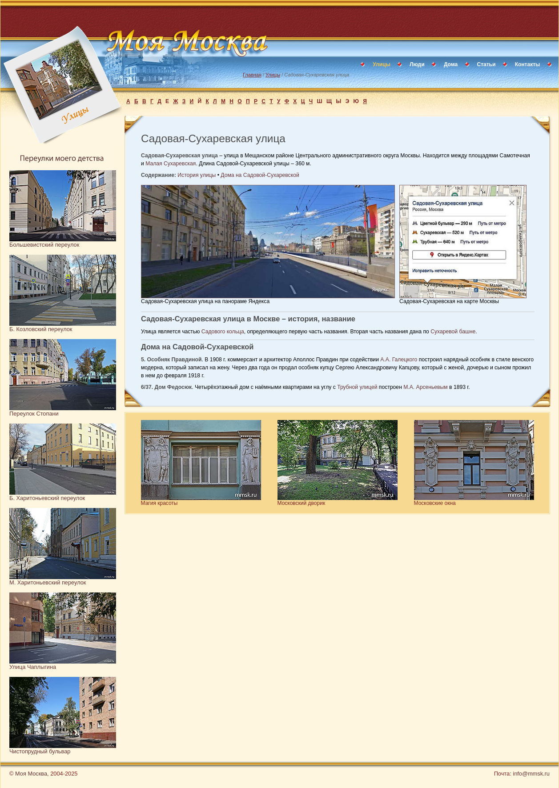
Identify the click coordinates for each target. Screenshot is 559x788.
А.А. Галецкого (398, 359)
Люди (417, 64)
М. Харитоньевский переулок (47, 582)
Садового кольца (222, 331)
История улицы (196, 175)
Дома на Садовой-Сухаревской (260, 175)
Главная (252, 74)
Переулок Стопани (34, 413)
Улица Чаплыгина (32, 667)
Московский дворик (301, 503)
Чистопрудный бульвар (39, 751)
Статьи (486, 64)
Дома (451, 64)
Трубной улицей (357, 387)
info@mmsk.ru (531, 773)
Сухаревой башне (452, 331)
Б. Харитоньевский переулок (47, 498)
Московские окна (435, 503)
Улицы (272, 74)
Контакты (527, 64)
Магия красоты (159, 503)
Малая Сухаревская (170, 163)
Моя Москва (31, 773)
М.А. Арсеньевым (425, 387)
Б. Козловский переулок (40, 329)
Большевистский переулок (44, 244)
